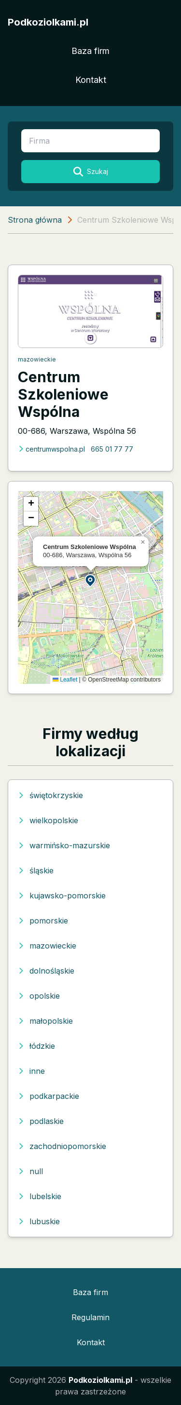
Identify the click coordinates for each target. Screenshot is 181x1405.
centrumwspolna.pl (51, 449)
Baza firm (90, 51)
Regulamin (90, 1317)
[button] (90, 580)
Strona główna (35, 220)
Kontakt (90, 80)
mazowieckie (37, 359)
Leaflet (65, 679)
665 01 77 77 (112, 449)
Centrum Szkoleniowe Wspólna (63, 394)
